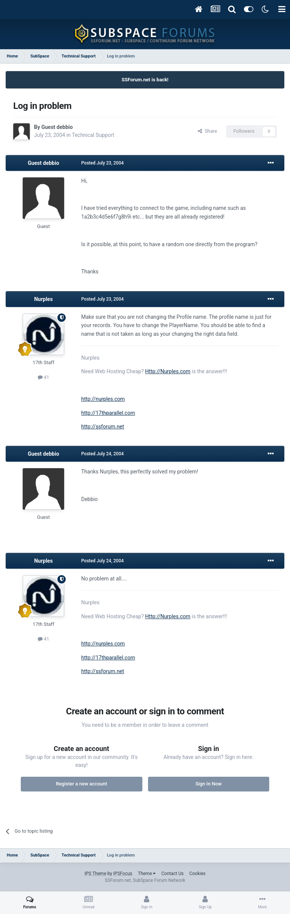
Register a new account (81, 784)
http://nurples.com (103, 399)
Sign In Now (209, 784)
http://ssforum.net (102, 427)
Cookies (197, 873)
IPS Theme (95, 873)
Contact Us (172, 873)
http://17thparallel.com (108, 413)
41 (43, 377)
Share (207, 131)
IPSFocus (122, 873)
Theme (147, 873)
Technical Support (93, 135)
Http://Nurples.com (167, 371)
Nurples (43, 299)
